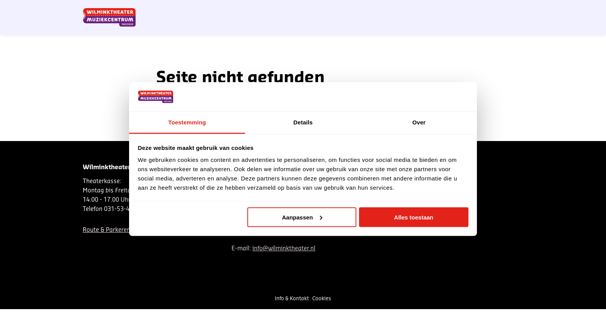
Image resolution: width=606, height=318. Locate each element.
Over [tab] (419, 122)
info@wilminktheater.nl (283, 249)
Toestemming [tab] (187, 122)
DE (400, 9)
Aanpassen (302, 217)
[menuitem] (498, 27)
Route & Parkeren (106, 230)
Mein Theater (485, 9)
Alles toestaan (414, 217)
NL (387, 9)
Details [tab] (303, 122)
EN (413, 9)
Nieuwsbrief (362, 9)
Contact (432, 9)
